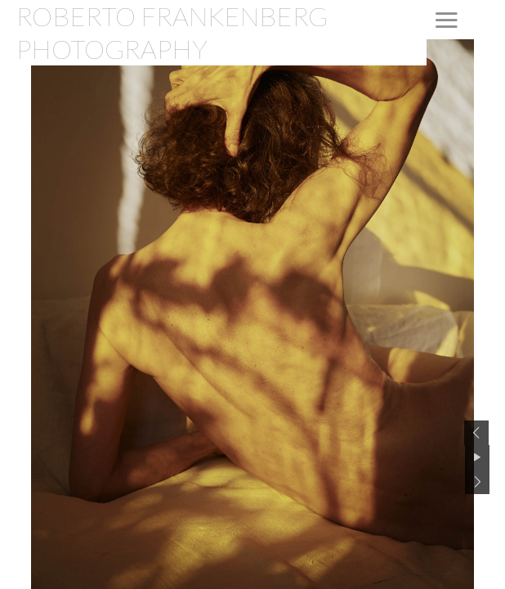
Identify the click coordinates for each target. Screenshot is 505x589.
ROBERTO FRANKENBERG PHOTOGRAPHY (172, 32)
